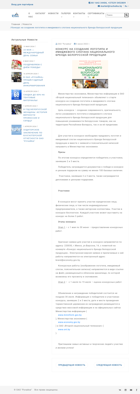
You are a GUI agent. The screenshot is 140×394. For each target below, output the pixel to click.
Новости (53, 13)
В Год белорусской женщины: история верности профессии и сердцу (35, 115)
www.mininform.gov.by (70, 315)
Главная (15, 24)
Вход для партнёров (22, 4)
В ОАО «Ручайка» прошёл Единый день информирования (34, 81)
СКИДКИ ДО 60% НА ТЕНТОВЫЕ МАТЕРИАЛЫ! (34, 97)
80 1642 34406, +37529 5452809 (107, 3)
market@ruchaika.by (110, 6)
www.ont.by (64, 329)
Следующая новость (109, 365)
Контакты (79, 15)
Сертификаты (96, 15)
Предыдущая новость (71, 365)
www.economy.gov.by (69, 322)
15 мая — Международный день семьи (33, 53)
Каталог (41, 13)
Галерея (66, 15)
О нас (30, 15)
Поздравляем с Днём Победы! (32, 65)
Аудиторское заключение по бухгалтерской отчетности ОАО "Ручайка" (33, 135)
